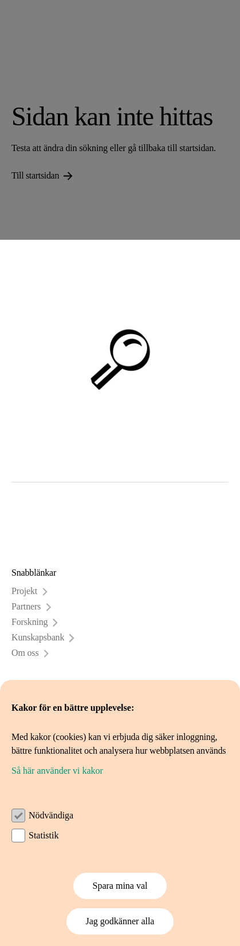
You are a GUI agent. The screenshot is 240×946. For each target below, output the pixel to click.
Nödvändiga (51, 815)
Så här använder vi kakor (57, 770)
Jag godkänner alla (120, 921)
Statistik (43, 835)
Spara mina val (120, 885)
